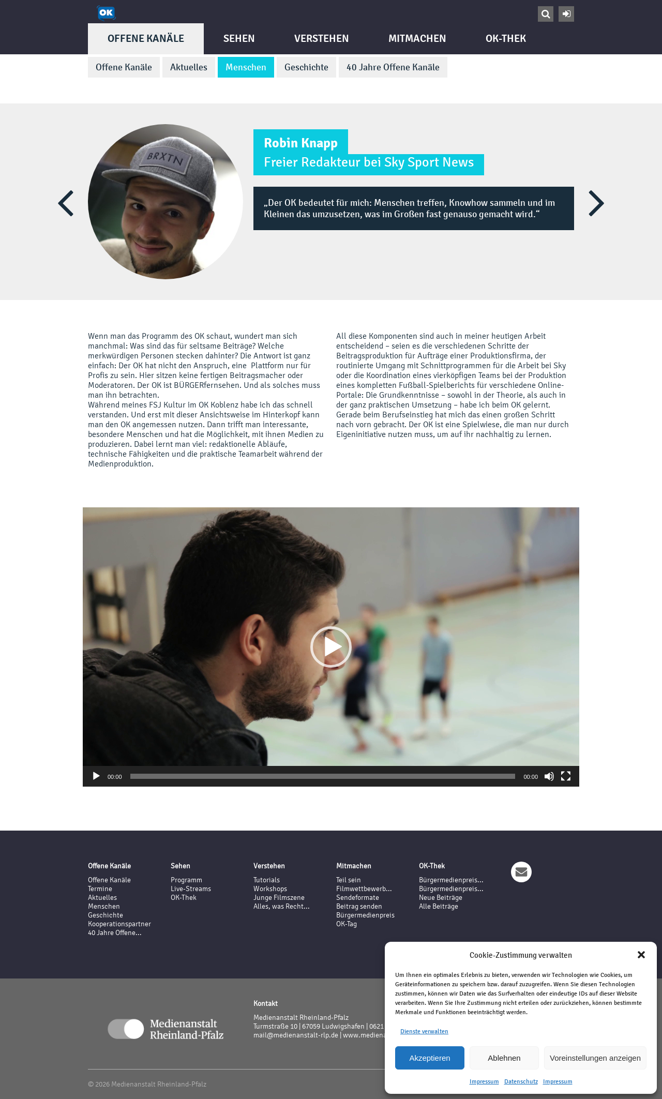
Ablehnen (504, 1057)
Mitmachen (417, 38)
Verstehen (321, 38)
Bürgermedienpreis (365, 915)
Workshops (270, 888)
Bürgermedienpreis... (451, 880)
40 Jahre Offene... (115, 932)
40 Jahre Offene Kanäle (393, 67)
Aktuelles (188, 67)
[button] (641, 955)
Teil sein (348, 880)
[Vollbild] (566, 776)
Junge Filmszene (279, 897)
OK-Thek (506, 38)
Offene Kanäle (146, 38)
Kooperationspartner (119, 924)
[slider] (323, 776)
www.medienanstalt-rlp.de (384, 1035)
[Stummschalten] (549, 776)
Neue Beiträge (440, 897)
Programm (186, 880)
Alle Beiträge (438, 906)
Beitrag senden (359, 906)
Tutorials (266, 880)
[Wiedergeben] (96, 776)
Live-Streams (191, 888)
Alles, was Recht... (281, 906)
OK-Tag (346, 924)
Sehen (239, 38)
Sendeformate (357, 897)
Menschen (245, 67)
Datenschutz (521, 1081)
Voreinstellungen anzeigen (595, 1057)
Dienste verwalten (424, 1031)
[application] (331, 647)
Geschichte (306, 67)
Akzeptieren (429, 1057)
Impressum (484, 1081)
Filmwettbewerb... (364, 888)
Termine (100, 888)
